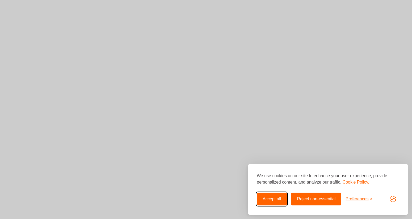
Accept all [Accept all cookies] (272, 199)
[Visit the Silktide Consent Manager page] (392, 199)
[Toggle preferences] (359, 199)
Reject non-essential (316, 199)
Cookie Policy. (356, 182)
